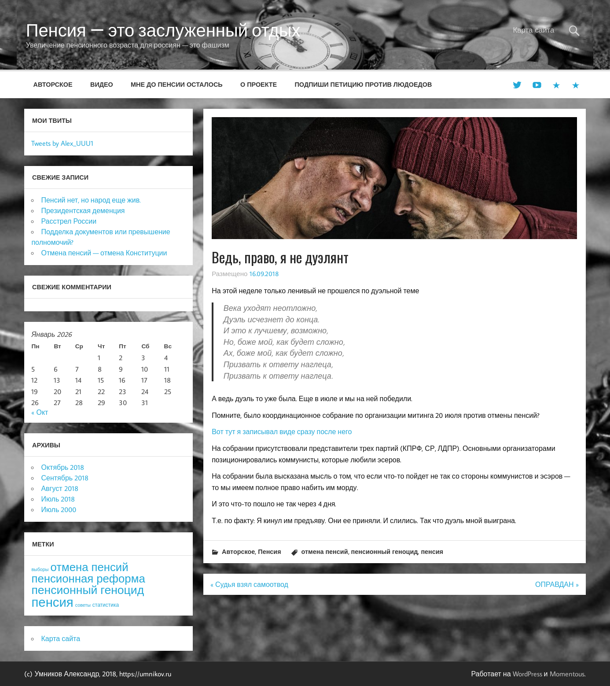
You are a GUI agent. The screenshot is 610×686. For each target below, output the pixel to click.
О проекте (258, 84)
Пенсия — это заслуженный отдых (163, 30)
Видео (101, 84)
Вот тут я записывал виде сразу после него (282, 431)
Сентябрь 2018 (64, 477)
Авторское (53, 84)
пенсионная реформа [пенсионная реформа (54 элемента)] (88, 578)
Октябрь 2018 (62, 467)
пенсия (432, 551)
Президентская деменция (83, 210)
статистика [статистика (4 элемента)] (105, 604)
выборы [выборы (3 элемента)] (39, 569)
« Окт (39, 412)
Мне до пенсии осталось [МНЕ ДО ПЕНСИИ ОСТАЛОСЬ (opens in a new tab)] (177, 84)
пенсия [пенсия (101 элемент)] (52, 602)
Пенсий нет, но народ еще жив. (91, 199)
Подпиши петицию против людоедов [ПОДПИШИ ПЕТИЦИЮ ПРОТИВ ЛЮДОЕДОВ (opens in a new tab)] (363, 84)
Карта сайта (533, 30)
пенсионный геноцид (384, 551)
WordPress (527, 673)
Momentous (567, 673)
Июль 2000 (58, 509)
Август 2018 (59, 488)
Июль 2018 (58, 498)
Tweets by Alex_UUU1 (62, 143)
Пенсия (269, 551)
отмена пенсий (324, 551)
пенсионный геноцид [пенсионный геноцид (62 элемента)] (87, 589)
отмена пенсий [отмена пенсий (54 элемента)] (89, 567)
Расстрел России (68, 221)
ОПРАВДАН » (557, 584)
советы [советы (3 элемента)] (83, 605)
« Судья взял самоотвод (249, 584)
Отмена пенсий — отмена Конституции (104, 252)
